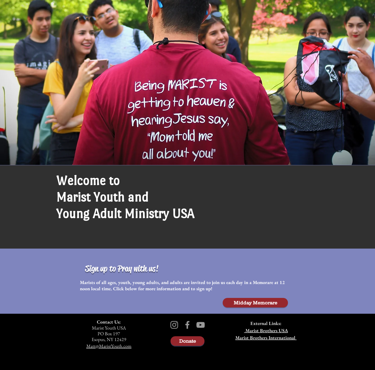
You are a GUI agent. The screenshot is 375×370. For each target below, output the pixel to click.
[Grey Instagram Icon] (174, 325)
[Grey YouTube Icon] (200, 325)
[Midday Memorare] (255, 302)
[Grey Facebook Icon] (187, 325)
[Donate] (187, 341)
